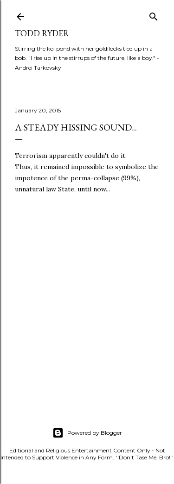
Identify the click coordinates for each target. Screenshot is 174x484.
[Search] (153, 15)
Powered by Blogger (87, 432)
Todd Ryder (42, 33)
